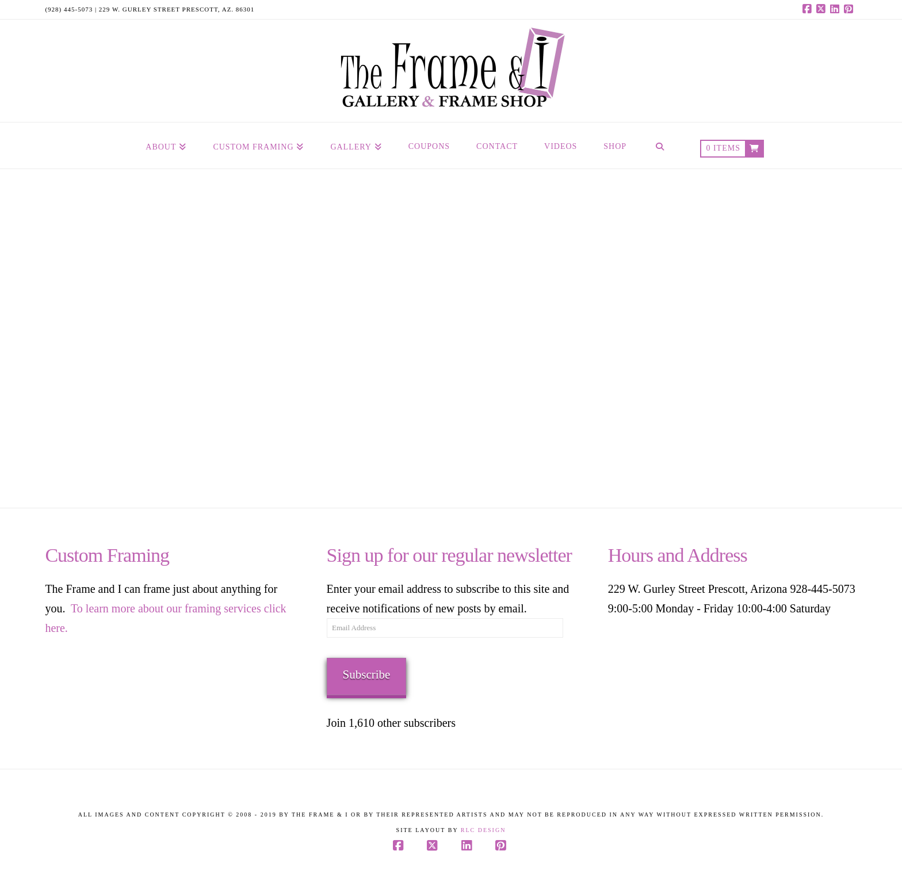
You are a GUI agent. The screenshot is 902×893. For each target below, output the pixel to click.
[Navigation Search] (660, 145)
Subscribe (367, 674)
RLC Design (483, 830)
